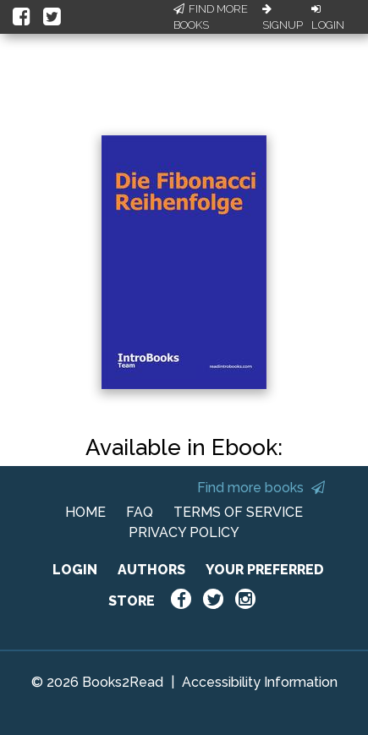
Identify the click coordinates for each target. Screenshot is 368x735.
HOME (85, 512)
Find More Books (210, 17)
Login (327, 17)
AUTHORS (151, 570)
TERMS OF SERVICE (238, 512)
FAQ (139, 512)
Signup (282, 17)
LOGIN (74, 570)
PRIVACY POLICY (184, 532)
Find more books (261, 488)
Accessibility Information (260, 682)
